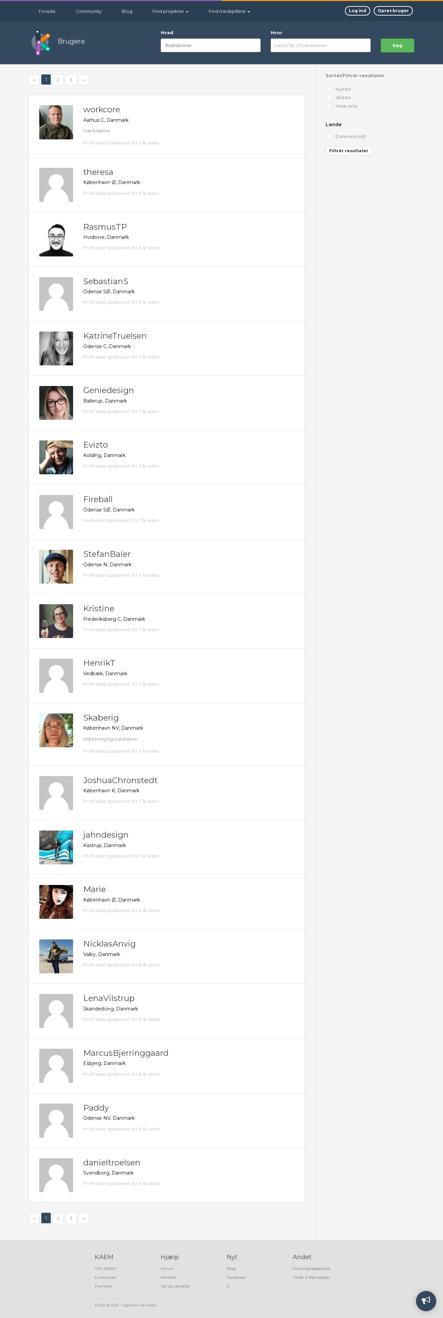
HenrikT (99, 663)
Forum (167, 1268)
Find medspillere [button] (229, 11)
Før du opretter (175, 1286)
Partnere (103, 1286)
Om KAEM (105, 1268)
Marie (94, 889)
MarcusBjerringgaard (126, 1053)
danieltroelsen (111, 1162)
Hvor (276, 32)
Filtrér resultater (349, 150)
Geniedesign (108, 390)
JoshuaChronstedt (120, 780)
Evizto (95, 445)
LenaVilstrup (109, 998)
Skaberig (101, 718)
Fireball (98, 499)
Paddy (96, 1108)
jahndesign (106, 835)
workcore (101, 109)
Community (89, 11)
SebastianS (105, 281)
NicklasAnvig (109, 944)
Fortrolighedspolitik (312, 1268)
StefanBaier (107, 554)
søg (397, 45)
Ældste (338, 98)
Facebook (236, 1277)
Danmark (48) (346, 137)
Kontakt (169, 1277)
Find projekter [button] (171, 11)
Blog (127, 11)
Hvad (167, 32)
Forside (47, 11)
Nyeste (338, 89)
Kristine (98, 608)
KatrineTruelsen (115, 336)
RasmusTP (105, 227)
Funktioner (105, 1277)
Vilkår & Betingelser (311, 1277)
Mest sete (341, 106)
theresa (98, 172)
